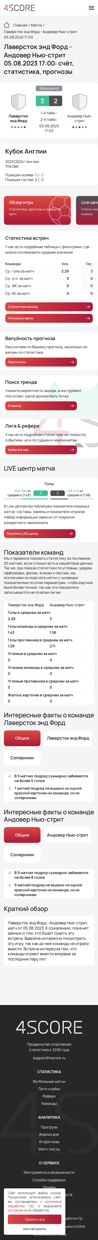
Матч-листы (49, 1149)
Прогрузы (49, 1127)
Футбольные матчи (49, 1081)
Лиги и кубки (49, 1088)
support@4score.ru (49, 1058)
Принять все (35, 1219)
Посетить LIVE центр (40, 533)
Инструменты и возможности (49, 1172)
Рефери (49, 1096)
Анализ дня (49, 1134)
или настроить (34, 1228)
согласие (15, 1210)
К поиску (41, 405)
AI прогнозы (49, 1141)
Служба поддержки (49, 1180)
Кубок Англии (26, 151)
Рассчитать (41, 362)
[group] (37, 210)
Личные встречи (49, 318)
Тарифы (49, 1187)
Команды (49, 1103)
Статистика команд (49, 306)
